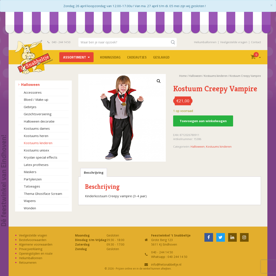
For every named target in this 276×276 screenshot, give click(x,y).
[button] (159, 81)
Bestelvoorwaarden (32, 240)
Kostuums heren (36, 136)
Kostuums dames (37, 128)
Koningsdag (110, 57)
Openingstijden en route (36, 253)
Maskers (30, 172)
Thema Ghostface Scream (43, 193)
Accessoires (33, 92)
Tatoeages (32, 186)
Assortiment (74, 57)
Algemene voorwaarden (35, 244)
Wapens (30, 201)
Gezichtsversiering (38, 114)
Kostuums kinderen (38, 143)
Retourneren (27, 262)
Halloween (30, 84)
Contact (256, 42)
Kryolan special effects (40, 157)
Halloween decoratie (39, 121)
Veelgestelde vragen (233, 42)
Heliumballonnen (205, 42)
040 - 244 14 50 (58, 42)
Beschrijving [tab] (94, 172)
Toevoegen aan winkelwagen (203, 121)
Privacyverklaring (30, 249)
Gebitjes (30, 107)
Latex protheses (36, 164)
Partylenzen (33, 179)
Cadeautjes (137, 57)
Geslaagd (161, 57)
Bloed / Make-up (36, 99)
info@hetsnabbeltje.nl (166, 264)
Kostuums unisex (36, 150)
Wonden (30, 208)
